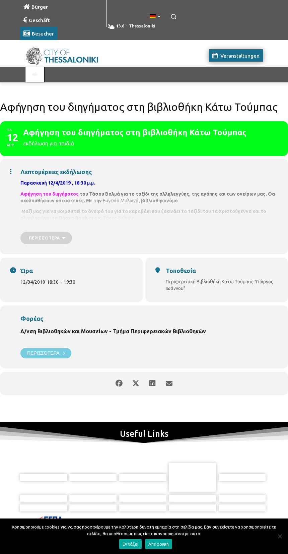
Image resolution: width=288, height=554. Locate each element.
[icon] (174, 518)
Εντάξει (130, 544)
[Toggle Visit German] (35, 75)
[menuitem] (155, 16)
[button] (173, 16)
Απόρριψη (158, 544)
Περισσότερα (46, 353)
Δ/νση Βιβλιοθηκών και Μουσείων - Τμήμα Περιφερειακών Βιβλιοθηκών (113, 331)
